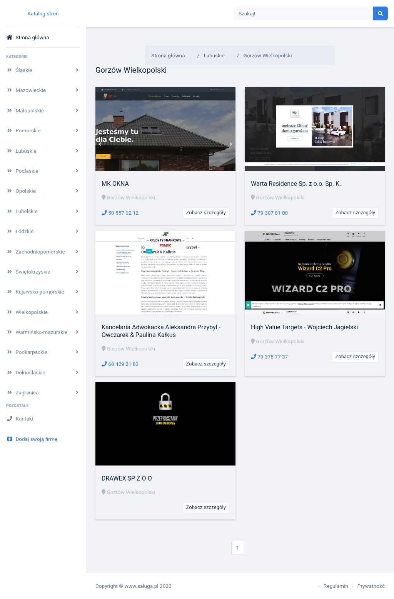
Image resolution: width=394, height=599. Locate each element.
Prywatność (371, 586)
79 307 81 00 (269, 213)
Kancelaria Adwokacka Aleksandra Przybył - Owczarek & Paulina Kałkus (161, 331)
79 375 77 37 (269, 357)
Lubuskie (214, 55)
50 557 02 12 (120, 213)
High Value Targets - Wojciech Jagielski (304, 327)
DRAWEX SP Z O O (127, 478)
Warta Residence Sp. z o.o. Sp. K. (296, 183)
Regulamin (336, 586)
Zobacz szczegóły (206, 212)
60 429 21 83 (120, 364)
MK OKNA (115, 183)
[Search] (303, 14)
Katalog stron (42, 13)
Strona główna (168, 55)
